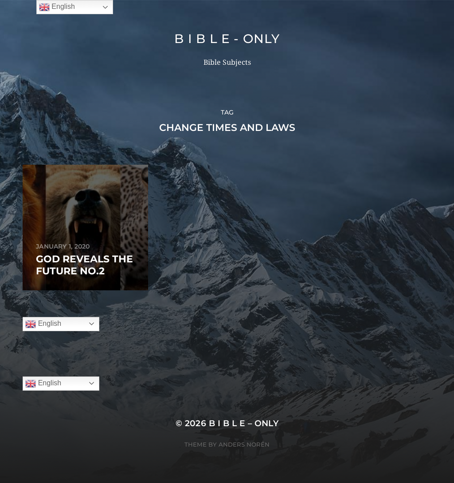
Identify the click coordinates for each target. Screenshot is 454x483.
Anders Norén (244, 444)
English (43, 324)
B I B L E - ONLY (226, 38)
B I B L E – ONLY (244, 423)
